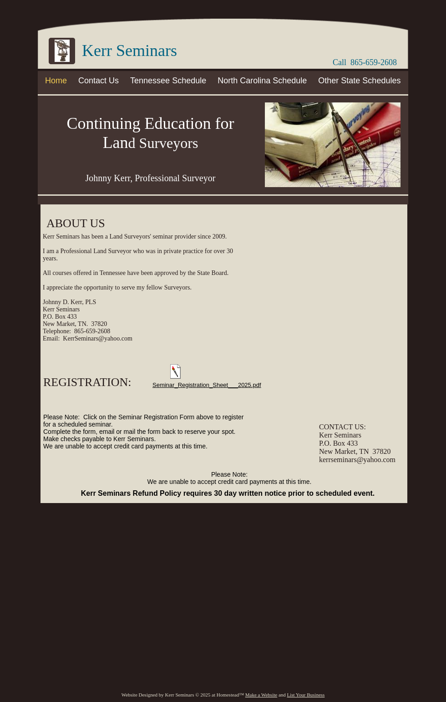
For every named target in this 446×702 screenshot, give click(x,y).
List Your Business (306, 694)
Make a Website (261, 694)
